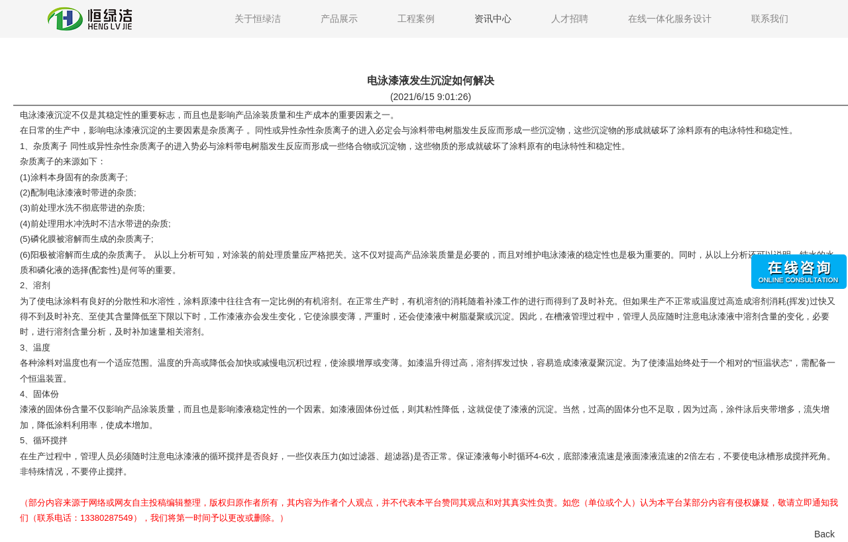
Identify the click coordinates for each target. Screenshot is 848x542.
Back (824, 534)
